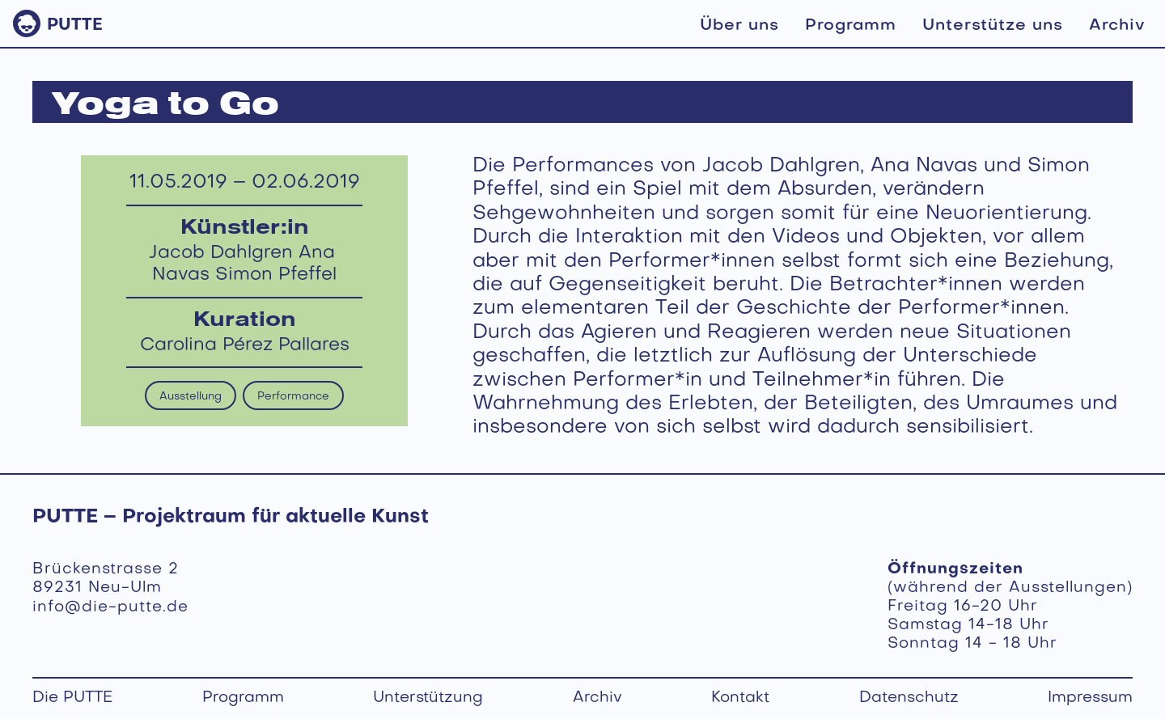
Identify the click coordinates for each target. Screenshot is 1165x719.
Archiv (1117, 26)
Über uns (739, 26)
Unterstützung (428, 699)
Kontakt (740, 699)
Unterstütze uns (992, 26)
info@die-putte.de (110, 607)
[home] (58, 23)
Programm (850, 26)
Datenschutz (909, 699)
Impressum (1090, 699)
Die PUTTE (72, 699)
